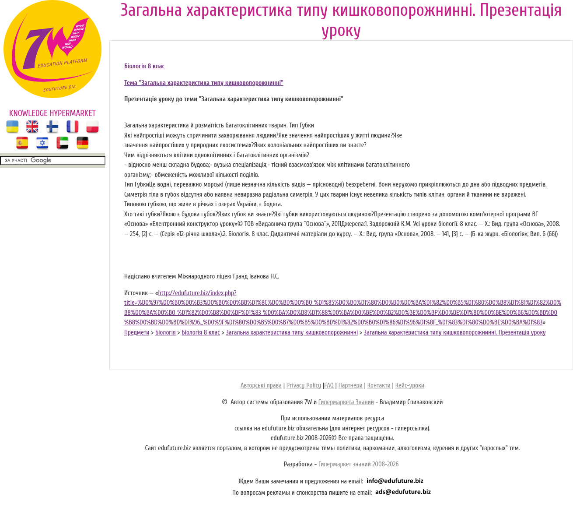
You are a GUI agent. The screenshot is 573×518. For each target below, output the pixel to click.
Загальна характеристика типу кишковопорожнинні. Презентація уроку (455, 332)
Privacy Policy (303, 385)
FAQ (328, 385)
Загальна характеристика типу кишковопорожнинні (292, 332)
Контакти (379, 385)
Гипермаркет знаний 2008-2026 (358, 464)
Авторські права (261, 385)
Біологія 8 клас (144, 66)
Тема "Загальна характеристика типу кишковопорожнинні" (203, 83)
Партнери (351, 385)
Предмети (136, 332)
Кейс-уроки (409, 385)
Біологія (165, 332)
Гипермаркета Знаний (346, 402)
